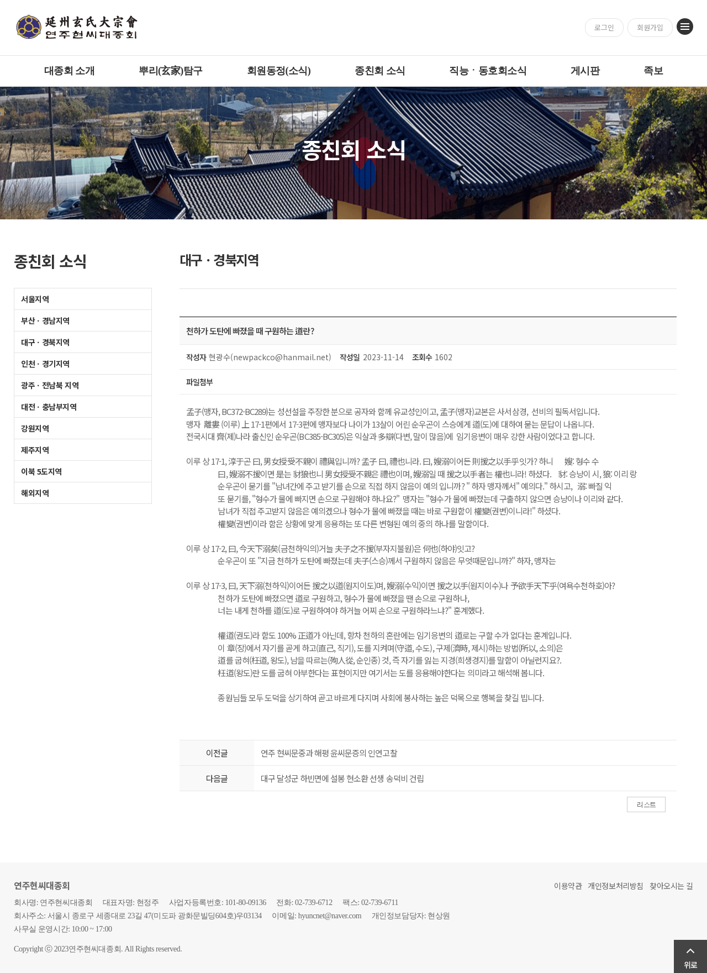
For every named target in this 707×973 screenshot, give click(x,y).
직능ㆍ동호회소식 (487, 70)
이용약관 (568, 885)
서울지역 (35, 298)
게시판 (585, 70)
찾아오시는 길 (671, 885)
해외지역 (35, 492)
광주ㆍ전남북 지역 (49, 385)
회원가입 (650, 27)
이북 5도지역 (41, 471)
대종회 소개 (69, 70)
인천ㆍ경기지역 (45, 363)
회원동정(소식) (279, 70)
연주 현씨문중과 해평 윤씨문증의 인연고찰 (329, 753)
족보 (653, 70)
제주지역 (35, 449)
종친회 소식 (380, 70)
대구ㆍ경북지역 (45, 342)
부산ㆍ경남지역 (45, 320)
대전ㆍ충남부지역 (49, 406)
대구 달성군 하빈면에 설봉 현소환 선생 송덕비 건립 (342, 778)
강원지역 (35, 428)
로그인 (604, 27)
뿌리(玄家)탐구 (171, 70)
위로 (690, 964)
